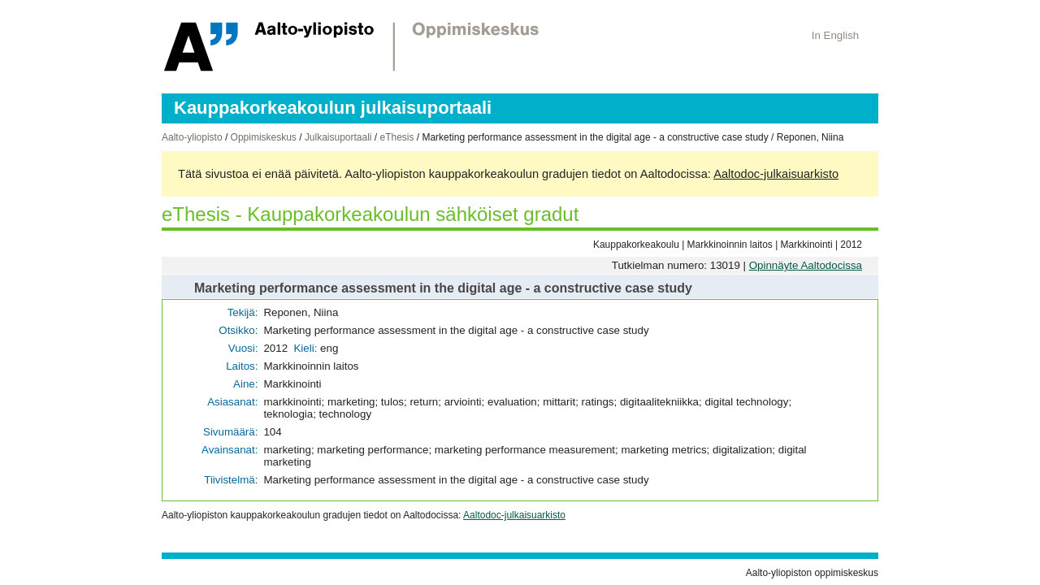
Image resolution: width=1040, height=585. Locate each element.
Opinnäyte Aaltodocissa (805, 265)
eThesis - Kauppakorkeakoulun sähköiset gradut (370, 214)
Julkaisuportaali (338, 137)
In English (836, 35)
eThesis (396, 137)
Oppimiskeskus (264, 137)
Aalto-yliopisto (192, 137)
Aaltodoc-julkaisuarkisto (775, 173)
